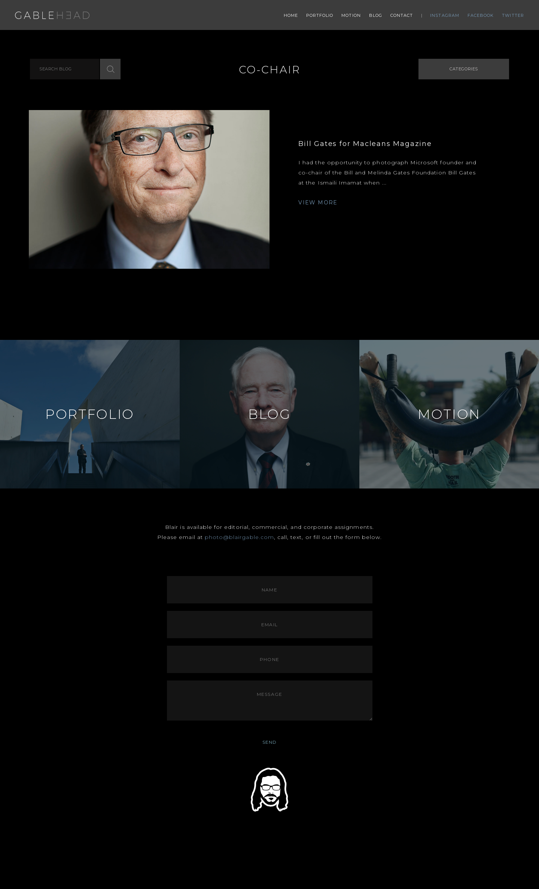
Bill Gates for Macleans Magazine (365, 144)
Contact (401, 15)
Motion (351, 15)
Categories (464, 68)
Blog (375, 15)
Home (291, 15)
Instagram (444, 15)
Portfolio (320, 15)
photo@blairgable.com (239, 537)
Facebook (481, 15)
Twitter (513, 15)
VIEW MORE (318, 202)
